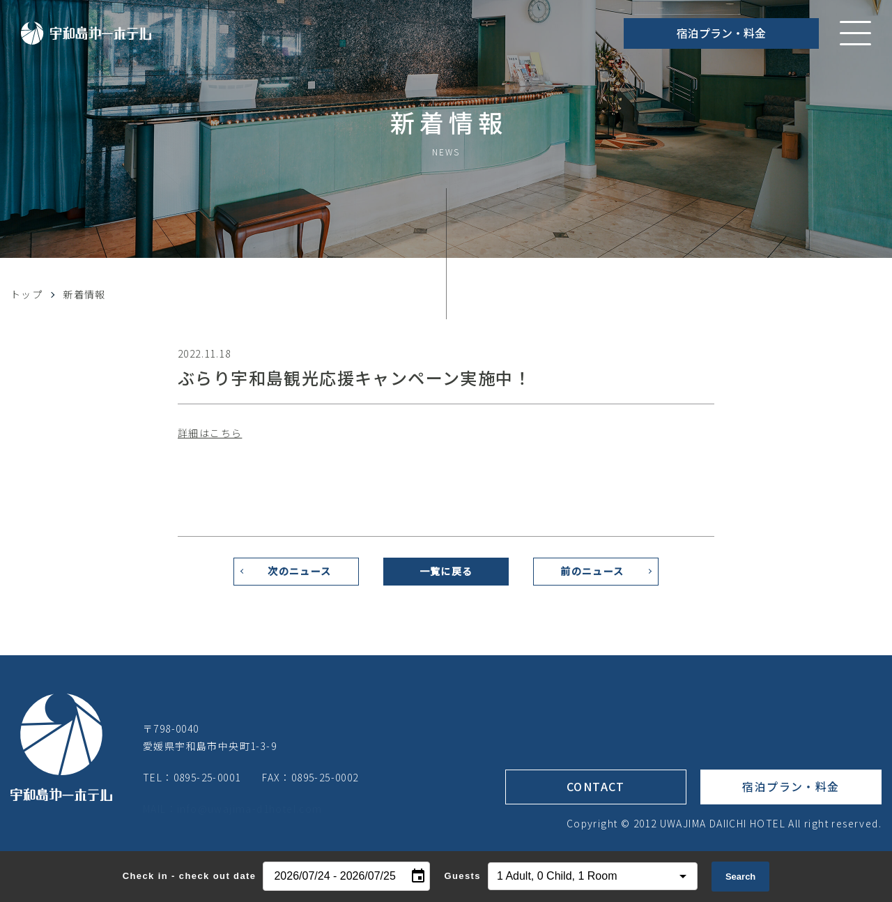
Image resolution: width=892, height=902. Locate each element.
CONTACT (596, 791)
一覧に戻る (446, 576)
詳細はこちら (210, 433)
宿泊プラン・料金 (721, 32)
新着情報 (84, 294)
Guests (462, 876)
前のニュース (592, 576)
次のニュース (299, 576)
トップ (26, 294)
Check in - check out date (189, 876)
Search (740, 876)
